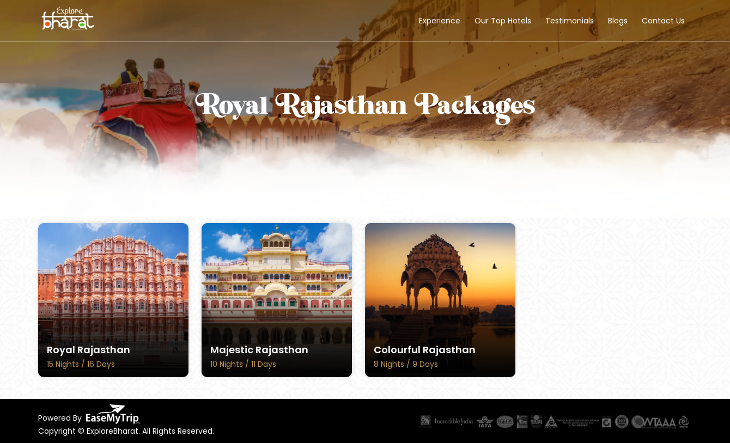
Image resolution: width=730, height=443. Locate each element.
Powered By (89, 414)
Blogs (618, 20)
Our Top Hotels (502, 20)
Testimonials (569, 20)
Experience (439, 20)
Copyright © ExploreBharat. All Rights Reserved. (126, 431)
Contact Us (663, 20)
